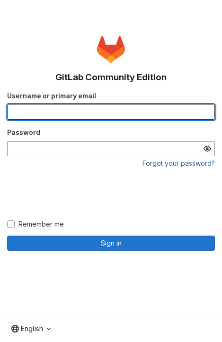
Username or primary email (51, 96)
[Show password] (207, 148)
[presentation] (111, 194)
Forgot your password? (178, 163)
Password (23, 132)
